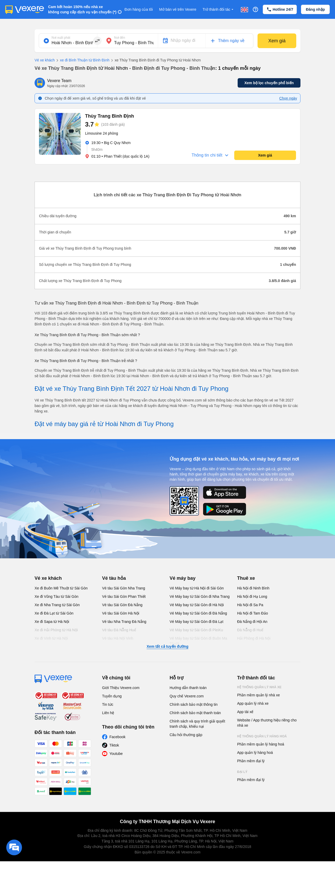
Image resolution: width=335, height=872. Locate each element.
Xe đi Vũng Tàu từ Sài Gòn (57, 596)
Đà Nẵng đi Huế (250, 630)
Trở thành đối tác (218, 9)
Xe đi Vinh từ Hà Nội (51, 638)
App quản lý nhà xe (253, 703)
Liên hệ (108, 713)
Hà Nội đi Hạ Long (252, 596)
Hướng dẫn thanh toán (188, 688)
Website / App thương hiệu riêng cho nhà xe (267, 722)
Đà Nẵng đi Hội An (252, 621)
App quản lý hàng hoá (255, 752)
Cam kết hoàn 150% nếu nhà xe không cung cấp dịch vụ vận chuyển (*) (82, 9)
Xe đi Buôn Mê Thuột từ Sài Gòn (61, 588)
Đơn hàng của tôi (139, 9)
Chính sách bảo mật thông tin (193, 704)
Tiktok (114, 745)
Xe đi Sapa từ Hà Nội (52, 621)
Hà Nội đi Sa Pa (250, 605)
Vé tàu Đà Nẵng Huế (119, 630)
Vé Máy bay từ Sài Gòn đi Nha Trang (200, 596)
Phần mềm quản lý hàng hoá (260, 744)
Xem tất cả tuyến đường (167, 646)
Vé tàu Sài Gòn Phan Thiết (124, 596)
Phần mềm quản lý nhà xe (258, 695)
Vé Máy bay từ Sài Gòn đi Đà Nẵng (198, 613)
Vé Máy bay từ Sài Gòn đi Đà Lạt (196, 621)
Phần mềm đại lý (251, 761)
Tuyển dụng (112, 696)
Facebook (117, 737)
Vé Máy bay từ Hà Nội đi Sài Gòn (197, 588)
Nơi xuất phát (61, 37)
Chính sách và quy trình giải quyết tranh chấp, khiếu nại (197, 723)
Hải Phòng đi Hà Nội (253, 638)
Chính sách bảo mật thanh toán (195, 713)
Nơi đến (119, 37)
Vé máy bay (183, 578)
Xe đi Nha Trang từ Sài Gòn (57, 605)
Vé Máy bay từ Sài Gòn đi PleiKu (196, 630)
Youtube (116, 753)
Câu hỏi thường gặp (186, 735)
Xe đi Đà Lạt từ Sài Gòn (54, 613)
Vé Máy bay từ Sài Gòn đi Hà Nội (197, 605)
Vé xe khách (45, 60)
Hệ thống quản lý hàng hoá (262, 736)
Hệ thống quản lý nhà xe (259, 687)
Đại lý (242, 772)
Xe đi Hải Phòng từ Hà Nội (56, 630)
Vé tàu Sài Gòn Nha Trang (123, 588)
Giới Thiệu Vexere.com (120, 688)
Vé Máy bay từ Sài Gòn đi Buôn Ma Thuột (198, 641)
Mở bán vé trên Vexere (177, 9)
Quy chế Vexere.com (187, 696)
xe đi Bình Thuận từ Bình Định (82, 60)
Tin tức (107, 704)
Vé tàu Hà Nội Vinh (117, 638)
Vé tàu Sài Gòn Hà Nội (120, 613)
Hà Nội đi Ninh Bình (253, 588)
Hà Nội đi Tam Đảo (252, 613)
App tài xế (245, 712)
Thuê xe (246, 578)
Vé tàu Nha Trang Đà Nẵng (124, 621)
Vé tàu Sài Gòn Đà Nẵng (122, 605)
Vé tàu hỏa (114, 578)
